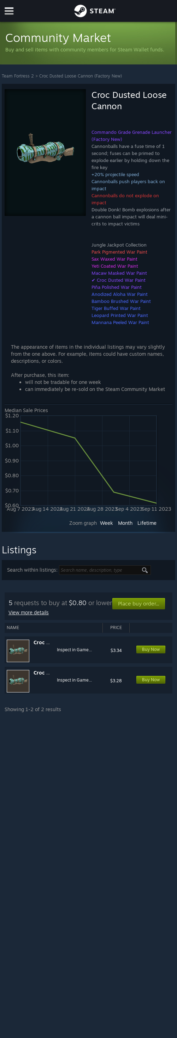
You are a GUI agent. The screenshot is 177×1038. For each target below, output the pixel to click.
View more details (28, 612)
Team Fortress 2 (18, 76)
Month (125, 523)
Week (106, 523)
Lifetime (147, 523)
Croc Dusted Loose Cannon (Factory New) (80, 76)
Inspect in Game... (74, 649)
